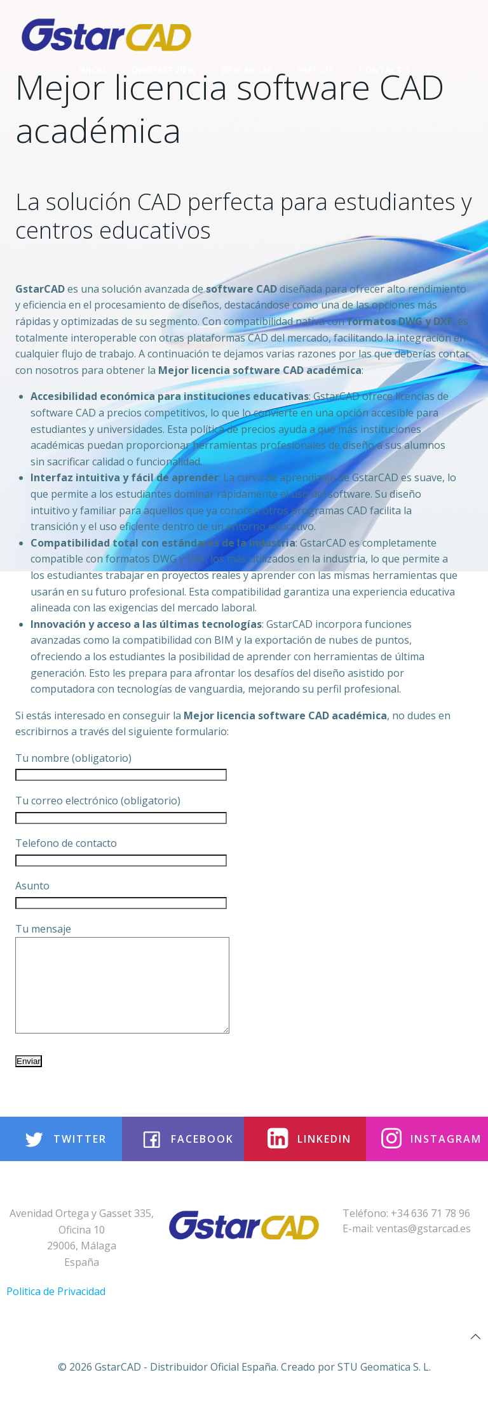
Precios (315, 70)
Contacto (384, 70)
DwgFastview (164, 70)
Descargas (246, 70)
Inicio (92, 70)
